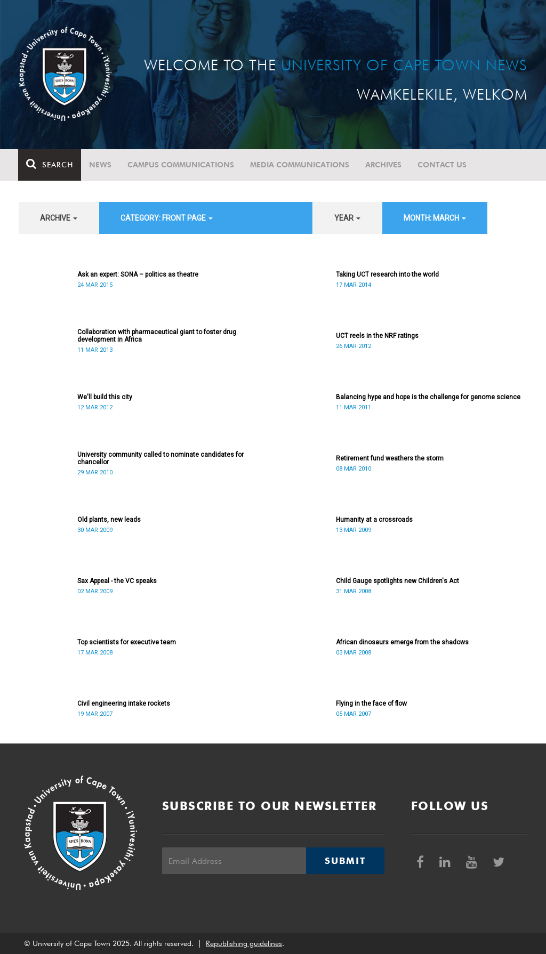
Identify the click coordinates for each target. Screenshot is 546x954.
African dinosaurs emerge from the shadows (402, 642)
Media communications (300, 164)
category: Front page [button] (167, 218)
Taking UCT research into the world (387, 274)
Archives (384, 164)
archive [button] (58, 218)
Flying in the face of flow (371, 703)
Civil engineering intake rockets (123, 703)
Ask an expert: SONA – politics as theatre (137, 274)
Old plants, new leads (109, 519)
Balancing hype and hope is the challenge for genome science (428, 397)
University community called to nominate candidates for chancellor (160, 458)
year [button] (347, 218)
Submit (345, 860)
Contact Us (442, 164)
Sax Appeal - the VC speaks (117, 581)
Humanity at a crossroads (374, 519)
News (101, 164)
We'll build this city (104, 397)
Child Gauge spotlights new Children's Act (397, 581)
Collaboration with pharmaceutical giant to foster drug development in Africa (156, 335)
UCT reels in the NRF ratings (377, 335)
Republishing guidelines (244, 943)
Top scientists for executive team (126, 642)
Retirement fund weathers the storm (390, 458)
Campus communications (181, 164)
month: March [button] (435, 218)
